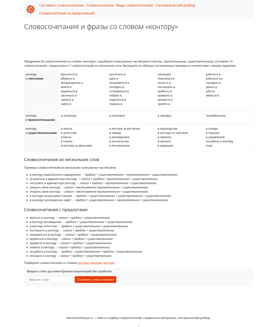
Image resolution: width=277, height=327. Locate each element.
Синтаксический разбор (175, 5)
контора (96, 263)
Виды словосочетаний (134, 5)
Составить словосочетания (61, 5)
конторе (108, 263)
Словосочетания (100, 5)
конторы (83, 263)
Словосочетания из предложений (67, 13)
